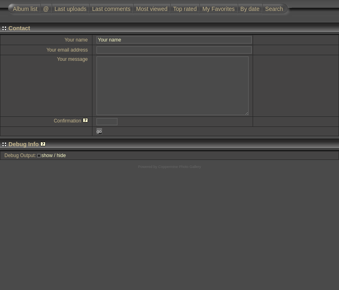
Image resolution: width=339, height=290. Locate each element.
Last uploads (70, 9)
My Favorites (218, 9)
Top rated (185, 9)
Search (274, 9)
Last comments (111, 9)
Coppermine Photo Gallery (179, 167)
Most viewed (151, 9)
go (99, 131)
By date (250, 9)
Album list (25, 9)
